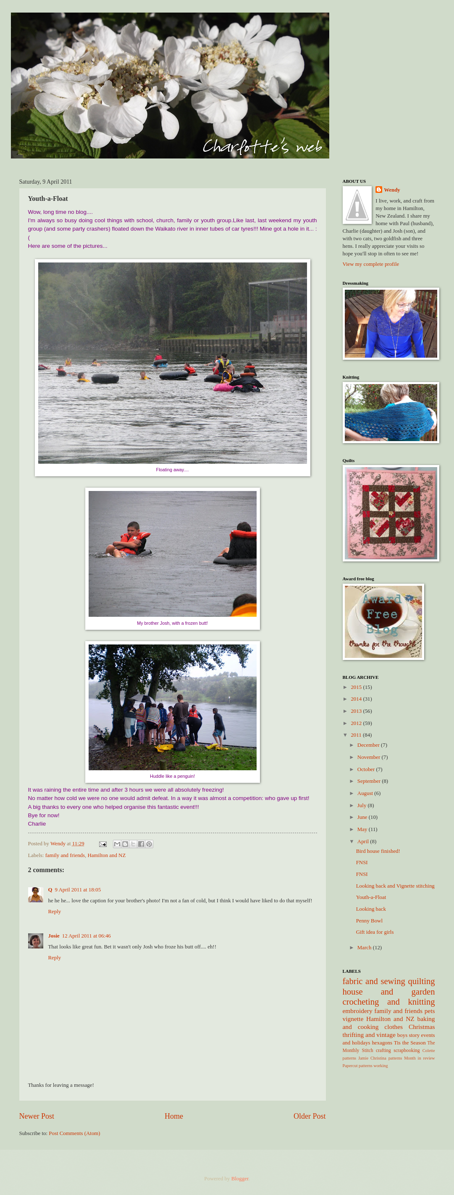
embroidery (358, 1010)
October (366, 769)
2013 (357, 711)
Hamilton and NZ (106, 855)
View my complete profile (371, 264)
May (363, 829)
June (363, 817)
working (380, 1065)
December (369, 745)
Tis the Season (410, 1043)
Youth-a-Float (371, 897)
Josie (54, 936)
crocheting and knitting (389, 1001)
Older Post (310, 1116)
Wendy (392, 190)
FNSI (362, 862)
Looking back (371, 909)
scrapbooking (407, 1050)
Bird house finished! (378, 851)
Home (174, 1116)
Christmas (422, 1026)
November (369, 757)
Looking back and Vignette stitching (395, 886)
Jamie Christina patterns (380, 1058)
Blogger (240, 1179)
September (369, 781)
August (365, 793)
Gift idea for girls (375, 932)
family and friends (65, 855)
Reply (54, 911)
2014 (357, 699)
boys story (408, 1035)
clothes (393, 1026)
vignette (353, 1018)
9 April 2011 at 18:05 (78, 890)
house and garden (389, 991)
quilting (421, 981)
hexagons (382, 1043)
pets (430, 1010)
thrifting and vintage (369, 1034)
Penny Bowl (369, 921)
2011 (357, 735)
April (363, 841)
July (362, 805)
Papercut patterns (358, 1065)
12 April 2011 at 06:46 (86, 936)
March (365, 948)
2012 (357, 723)
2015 (357, 687)
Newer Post (37, 1116)
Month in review (419, 1058)
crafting (383, 1050)
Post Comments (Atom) (74, 1133)
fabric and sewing (374, 981)
